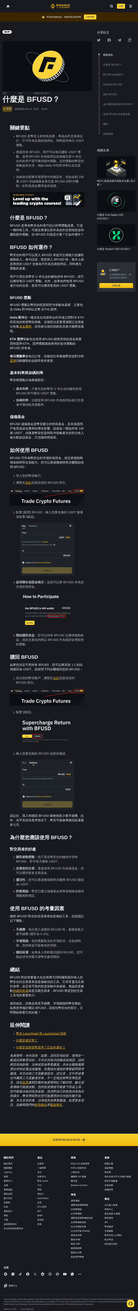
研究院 (40, 1220)
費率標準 (109, 1218)
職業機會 (8, 1168)
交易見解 (109, 1185)
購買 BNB (75, 1239)
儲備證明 (109, 1189)
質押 (13, 360)
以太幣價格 (76, 1213)
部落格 (7, 1202)
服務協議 (8, 1189)
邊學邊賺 (75, 1200)
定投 (39, 1202)
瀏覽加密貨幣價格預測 (81, 1218)
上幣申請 (75, 1172)
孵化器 (74, 1181)
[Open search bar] (110, 6)
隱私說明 (8, 1194)
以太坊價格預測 (78, 1226)
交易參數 (109, 1231)
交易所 (40, 1163)
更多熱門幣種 (77, 1257)
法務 (6, 1185)
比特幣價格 (76, 1209)
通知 (6, 1215)
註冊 (121, 6)
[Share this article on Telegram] (119, 40)
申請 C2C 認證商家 (80, 1163)
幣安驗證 (109, 1226)
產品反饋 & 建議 (112, 1213)
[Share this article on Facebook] (109, 40)
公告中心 (8, 1172)
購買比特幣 (76, 1235)
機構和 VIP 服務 (78, 1176)
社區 (6, 1207)
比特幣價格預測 (78, 1222)
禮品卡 (40, 1194)
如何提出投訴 (111, 1244)
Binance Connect (79, 1185)
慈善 (39, 1224)
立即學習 (90, 17)
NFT (39, 1211)
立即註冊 (116, 285)
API (106, 1222)
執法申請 (109, 1239)
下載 (6, 1220)
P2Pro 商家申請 (78, 1168)
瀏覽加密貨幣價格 (79, 1205)
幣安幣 (108, 1172)
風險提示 (8, 1211)
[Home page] (60, 6)
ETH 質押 (42, 1207)
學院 (39, 1189)
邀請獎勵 (109, 1168)
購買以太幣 (76, 1252)
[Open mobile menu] (130, 6)
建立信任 (8, 1198)
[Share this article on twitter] (99, 40)
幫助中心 (109, 1209)
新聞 (6, 1176)
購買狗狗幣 (76, 1248)
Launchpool (42, 1198)
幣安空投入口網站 (113, 1235)
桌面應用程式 (10, 1224)
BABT (40, 1215)
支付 (39, 1172)
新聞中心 (8, 1181)
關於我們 (8, 1163)
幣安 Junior (42, 1181)
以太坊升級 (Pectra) (80, 1231)
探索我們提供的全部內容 (69, 1139)
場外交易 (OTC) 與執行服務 (118, 1176)
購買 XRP (75, 1244)
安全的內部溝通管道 (13, 1228)
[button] (130, 6)
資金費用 (25, 326)
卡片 (39, 1185)
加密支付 (41, 1176)
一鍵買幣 (41, 1168)
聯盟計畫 (109, 1163)
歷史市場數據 (111, 1181)
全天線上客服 (111, 1205)
